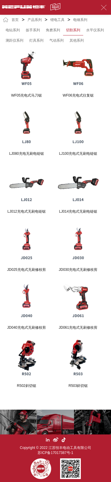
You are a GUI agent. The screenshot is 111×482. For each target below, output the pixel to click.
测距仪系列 (14, 40)
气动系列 (56, 40)
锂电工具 (57, 20)
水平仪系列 (95, 30)
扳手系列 (33, 30)
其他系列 (77, 40)
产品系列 (35, 20)
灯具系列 (36, 40)
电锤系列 (80, 20)
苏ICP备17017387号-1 (55, 453)
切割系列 (73, 30)
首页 (15, 20)
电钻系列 (13, 30)
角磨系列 (53, 30)
